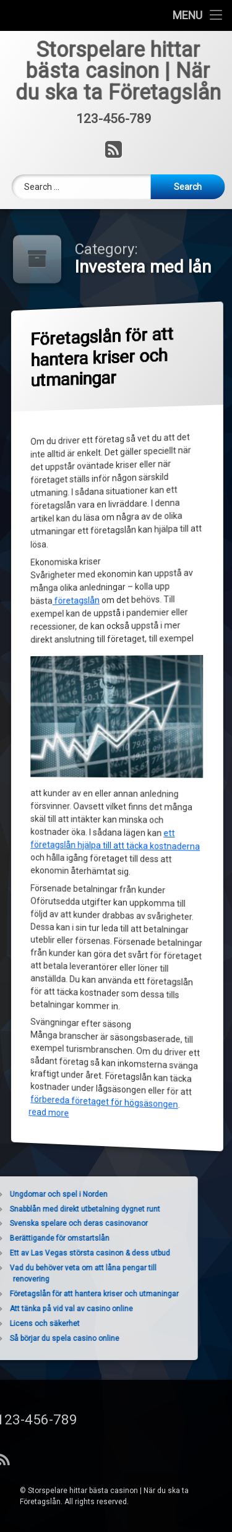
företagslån (76, 601)
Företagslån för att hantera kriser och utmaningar (103, 357)
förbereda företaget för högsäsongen (105, 1101)
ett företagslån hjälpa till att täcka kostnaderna (116, 841)
